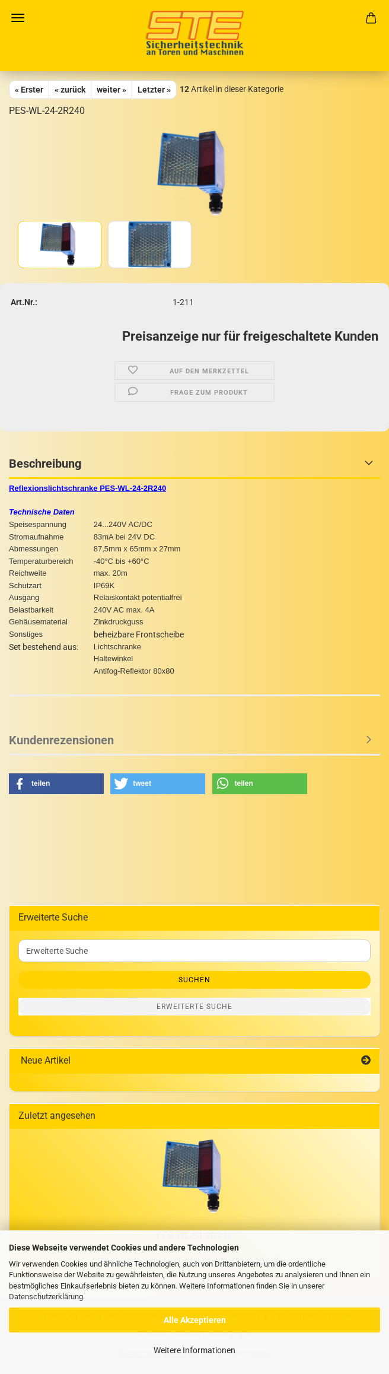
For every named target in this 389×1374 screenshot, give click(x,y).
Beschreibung (45, 463)
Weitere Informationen (194, 1350)
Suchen (194, 980)
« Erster (29, 89)
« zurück (70, 89)
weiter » (111, 89)
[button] (56, 783)
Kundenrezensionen (61, 740)
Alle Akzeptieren (195, 1320)
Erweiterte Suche (194, 1006)
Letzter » (154, 89)
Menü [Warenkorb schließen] (17, 17)
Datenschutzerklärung (46, 1296)
